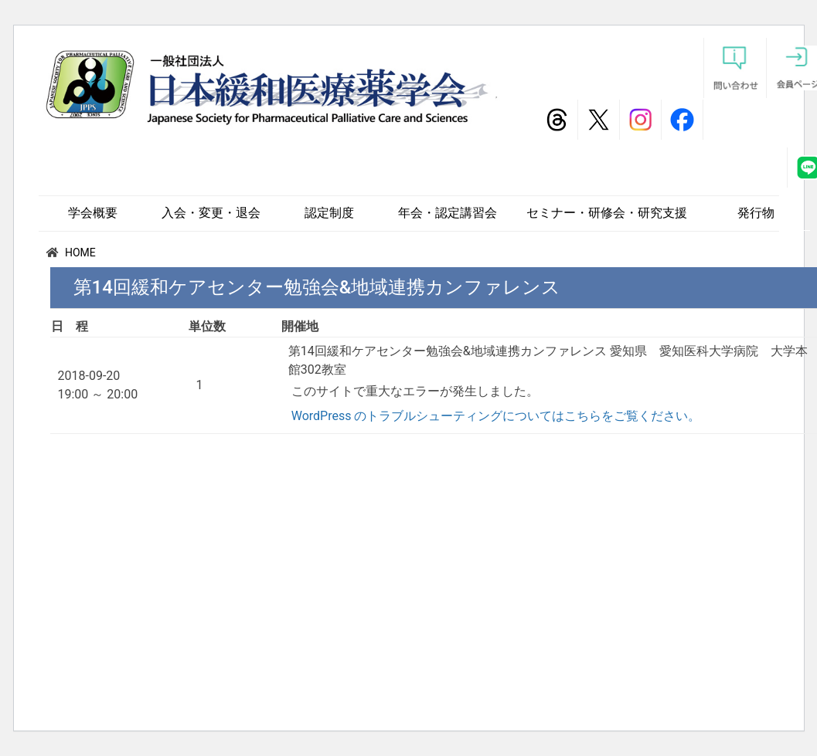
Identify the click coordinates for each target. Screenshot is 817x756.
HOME (80, 252)
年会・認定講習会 (447, 212)
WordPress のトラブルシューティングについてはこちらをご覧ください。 (496, 416)
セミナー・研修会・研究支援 (606, 212)
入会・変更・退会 (211, 212)
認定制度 (329, 212)
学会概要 (92, 212)
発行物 (755, 212)
